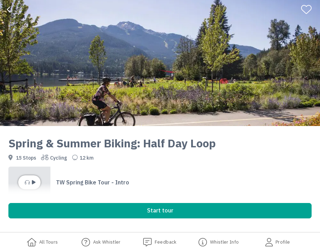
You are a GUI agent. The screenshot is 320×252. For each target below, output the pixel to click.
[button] (160, 182)
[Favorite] (309, 9)
